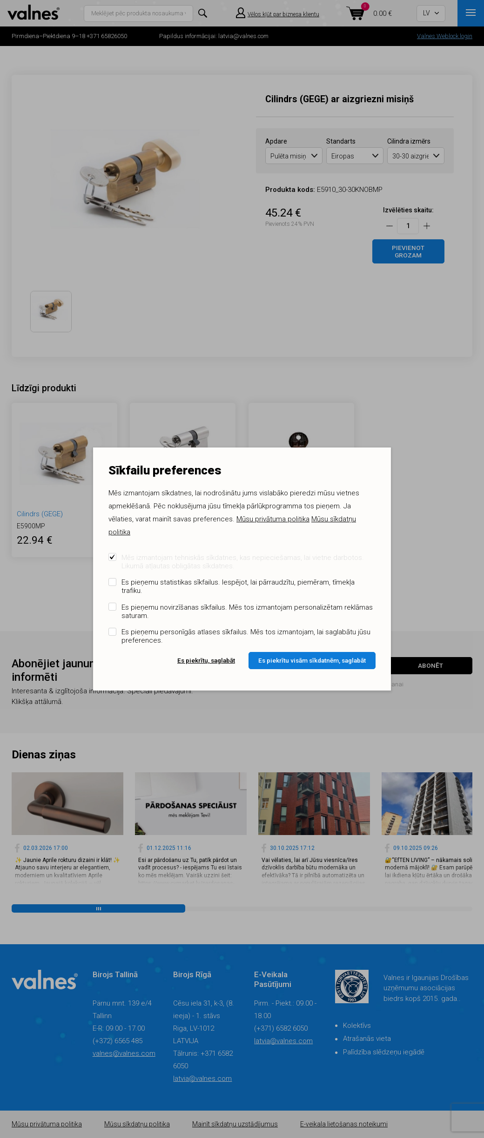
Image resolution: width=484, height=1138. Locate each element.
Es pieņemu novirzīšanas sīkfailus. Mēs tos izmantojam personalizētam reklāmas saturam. (247, 611)
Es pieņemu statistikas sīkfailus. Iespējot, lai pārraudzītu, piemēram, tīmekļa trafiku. (238, 586)
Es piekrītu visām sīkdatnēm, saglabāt (312, 660)
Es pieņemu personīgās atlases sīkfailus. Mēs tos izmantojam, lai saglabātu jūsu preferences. (245, 636)
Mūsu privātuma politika (272, 519)
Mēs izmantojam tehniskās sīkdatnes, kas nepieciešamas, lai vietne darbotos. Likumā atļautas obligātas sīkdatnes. (242, 561)
